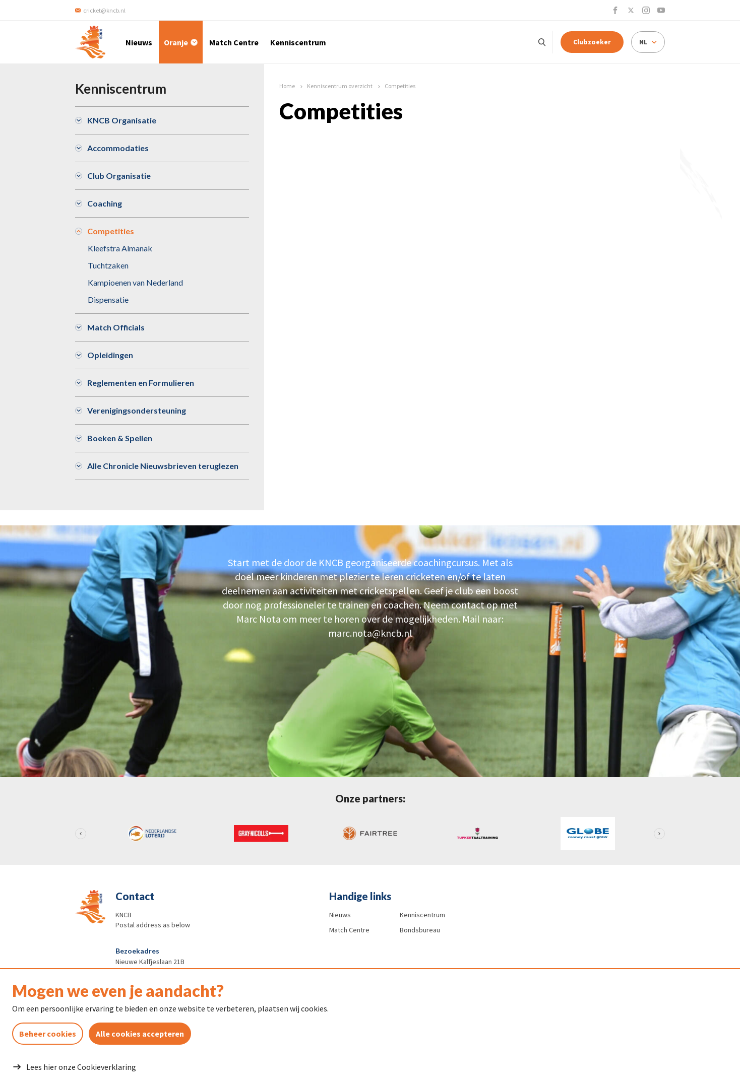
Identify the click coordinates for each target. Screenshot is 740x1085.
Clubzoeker (592, 41)
